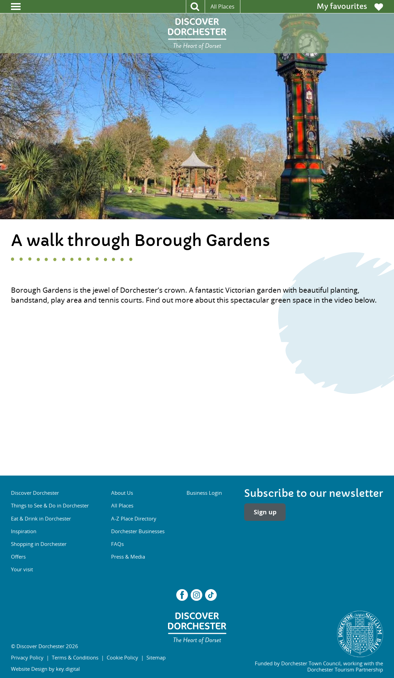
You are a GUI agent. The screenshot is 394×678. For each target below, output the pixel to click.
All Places (223, 6)
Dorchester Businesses (138, 531)
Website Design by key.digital (45, 668)
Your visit (22, 569)
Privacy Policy (27, 657)
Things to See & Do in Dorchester (50, 505)
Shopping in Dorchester (39, 543)
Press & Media (128, 556)
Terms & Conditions (75, 657)
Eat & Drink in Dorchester (41, 518)
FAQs (117, 543)
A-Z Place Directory (133, 518)
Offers (18, 556)
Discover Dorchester (35, 492)
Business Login (204, 492)
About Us (122, 492)
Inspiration (23, 531)
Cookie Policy (122, 657)
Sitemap (156, 657)
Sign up (265, 511)
